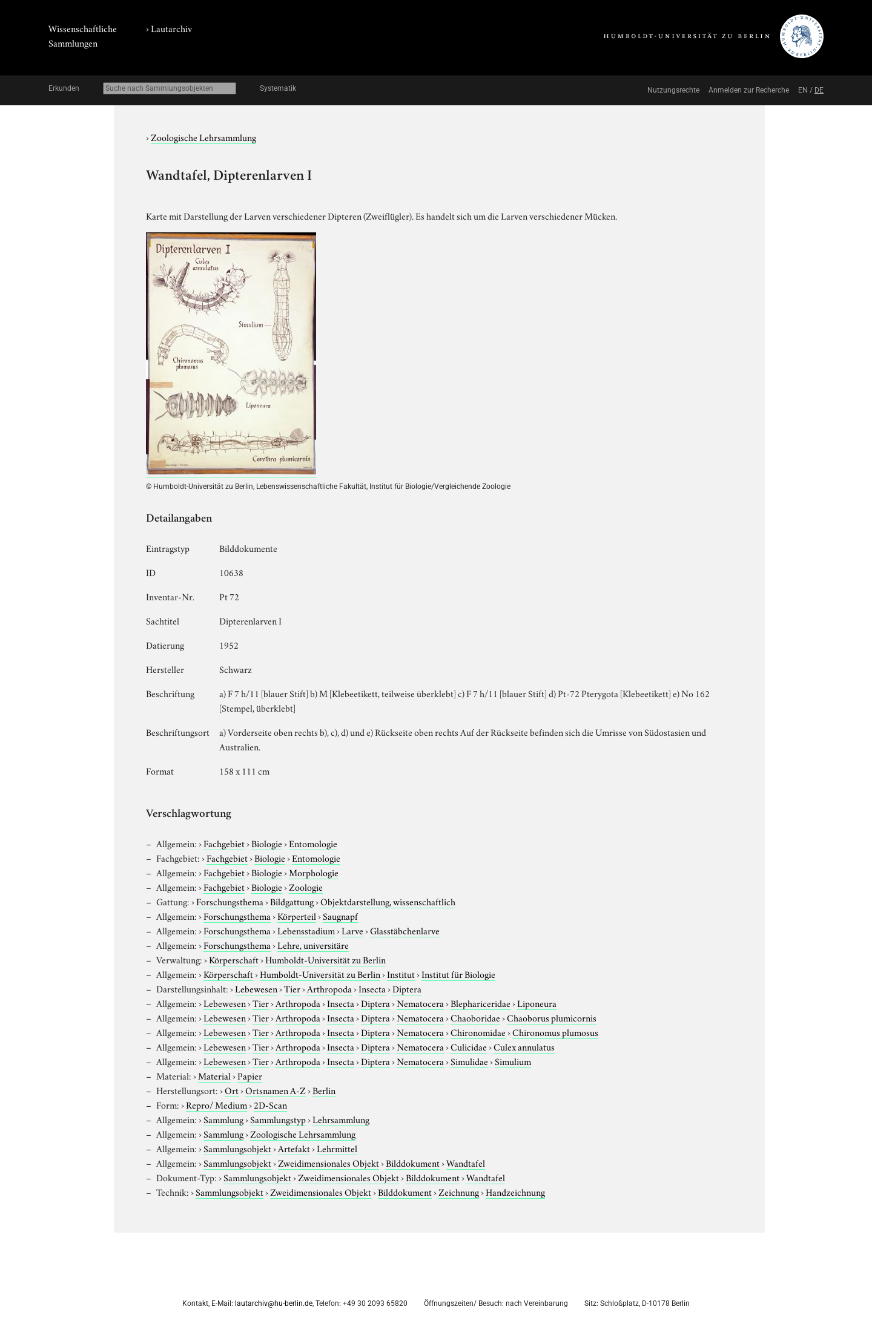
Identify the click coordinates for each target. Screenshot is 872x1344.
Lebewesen (256, 988)
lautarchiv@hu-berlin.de (273, 1303)
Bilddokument (413, 1162)
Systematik (278, 88)
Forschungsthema (229, 901)
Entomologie (313, 843)
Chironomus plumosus (555, 1031)
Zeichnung (458, 1191)
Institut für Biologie (458, 973)
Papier (249, 1075)
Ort (232, 1090)
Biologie (266, 843)
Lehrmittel (337, 1148)
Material (214, 1075)
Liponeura (537, 1002)
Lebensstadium (306, 930)
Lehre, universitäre (313, 944)
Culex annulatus (524, 1046)
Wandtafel (465, 1162)
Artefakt (294, 1148)
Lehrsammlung (340, 1119)
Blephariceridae (480, 1002)
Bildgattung (292, 901)
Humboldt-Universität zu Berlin (325, 959)
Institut (401, 973)
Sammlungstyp (278, 1119)
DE (819, 90)
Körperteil (296, 915)
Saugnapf (340, 915)
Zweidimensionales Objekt (328, 1162)
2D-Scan (270, 1104)
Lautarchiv (171, 27)
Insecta (372, 988)
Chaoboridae (475, 1017)
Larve (352, 930)
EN (803, 90)
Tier (292, 988)
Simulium (513, 1060)
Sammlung (223, 1119)
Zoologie (306, 886)
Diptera (406, 988)
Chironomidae (478, 1031)
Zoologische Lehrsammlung (203, 136)
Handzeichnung (515, 1191)
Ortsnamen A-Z (275, 1090)
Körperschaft (234, 959)
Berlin (323, 1090)
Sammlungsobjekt (237, 1148)
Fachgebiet (224, 843)
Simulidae (469, 1060)
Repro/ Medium (216, 1104)
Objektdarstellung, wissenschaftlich (387, 901)
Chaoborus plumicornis (551, 1017)
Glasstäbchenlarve (405, 930)
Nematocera (420, 1002)
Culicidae (469, 1046)
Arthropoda (329, 988)
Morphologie (314, 872)
